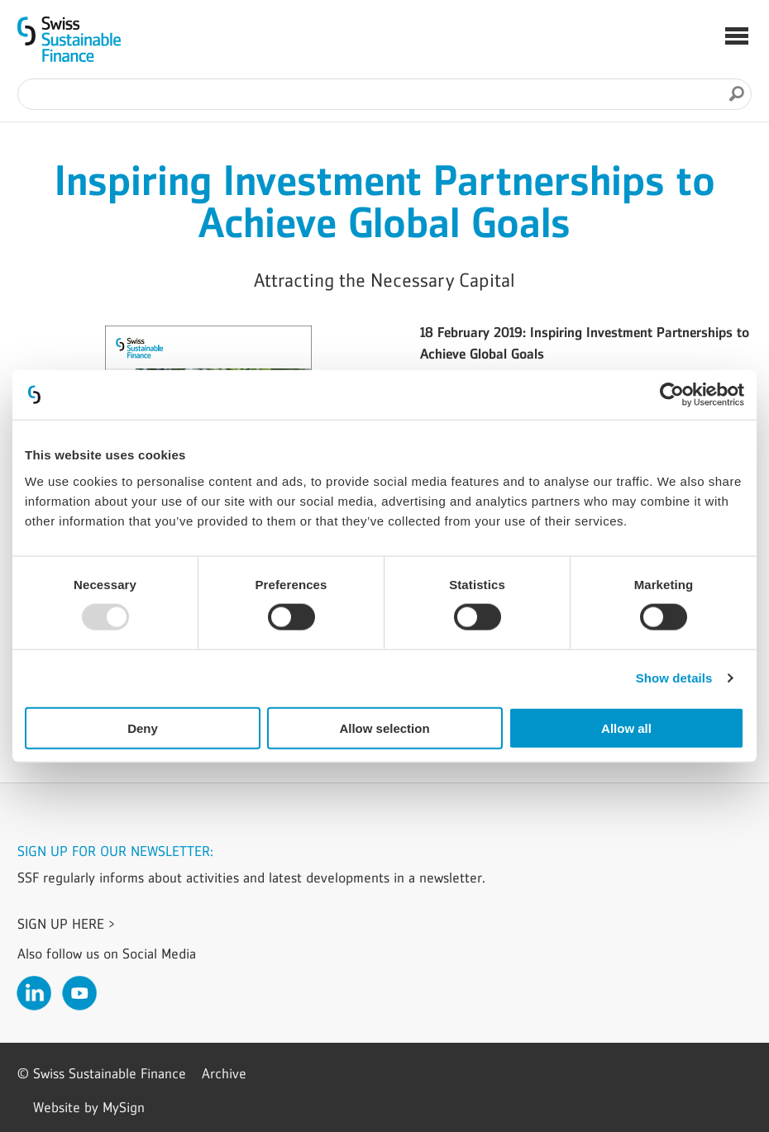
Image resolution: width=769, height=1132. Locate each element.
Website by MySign (89, 1107)
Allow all (626, 728)
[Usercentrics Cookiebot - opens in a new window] (671, 395)
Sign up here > (66, 924)
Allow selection (384, 728)
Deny (142, 728)
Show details (674, 678)
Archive (224, 1073)
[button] (736, 38)
